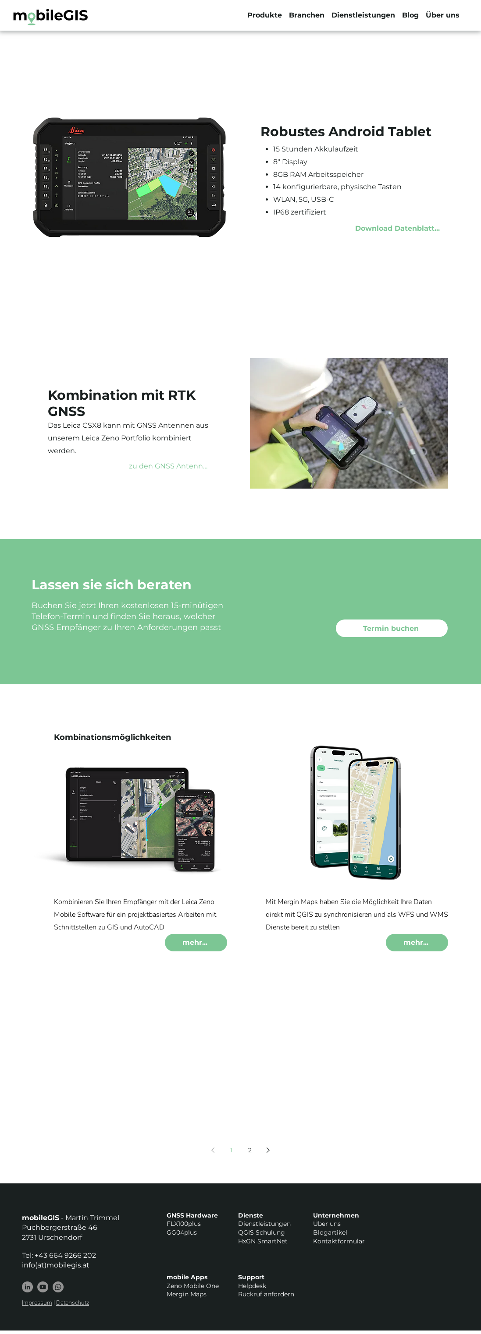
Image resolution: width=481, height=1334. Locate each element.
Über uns (327, 1224)
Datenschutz (72, 1303)
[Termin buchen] (392, 628)
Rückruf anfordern (266, 1294)
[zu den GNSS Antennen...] (174, 466)
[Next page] (268, 1150)
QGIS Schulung (261, 1232)
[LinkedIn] (27, 1286)
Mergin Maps (187, 1294)
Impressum (37, 1303)
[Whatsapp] (58, 1286)
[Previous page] (213, 1150)
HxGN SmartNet (263, 1241)
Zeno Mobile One (193, 1286)
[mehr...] (196, 942)
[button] (265, 15)
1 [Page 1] (231, 1150)
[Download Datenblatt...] (401, 228)
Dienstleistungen (264, 1224)
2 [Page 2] (250, 1150)
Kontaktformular (339, 1241)
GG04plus (182, 1232)
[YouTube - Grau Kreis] (42, 1286)
